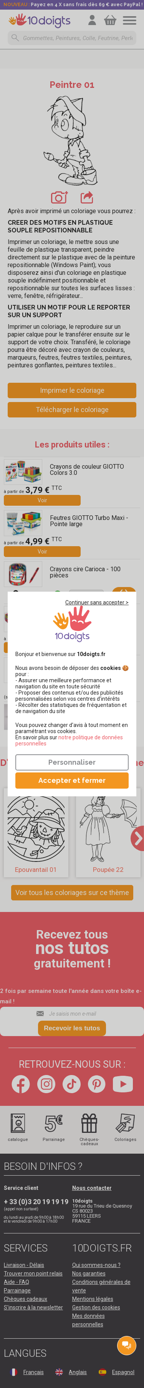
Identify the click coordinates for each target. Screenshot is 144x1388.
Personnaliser (72, 762)
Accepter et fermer (72, 780)
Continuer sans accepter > (97, 602)
